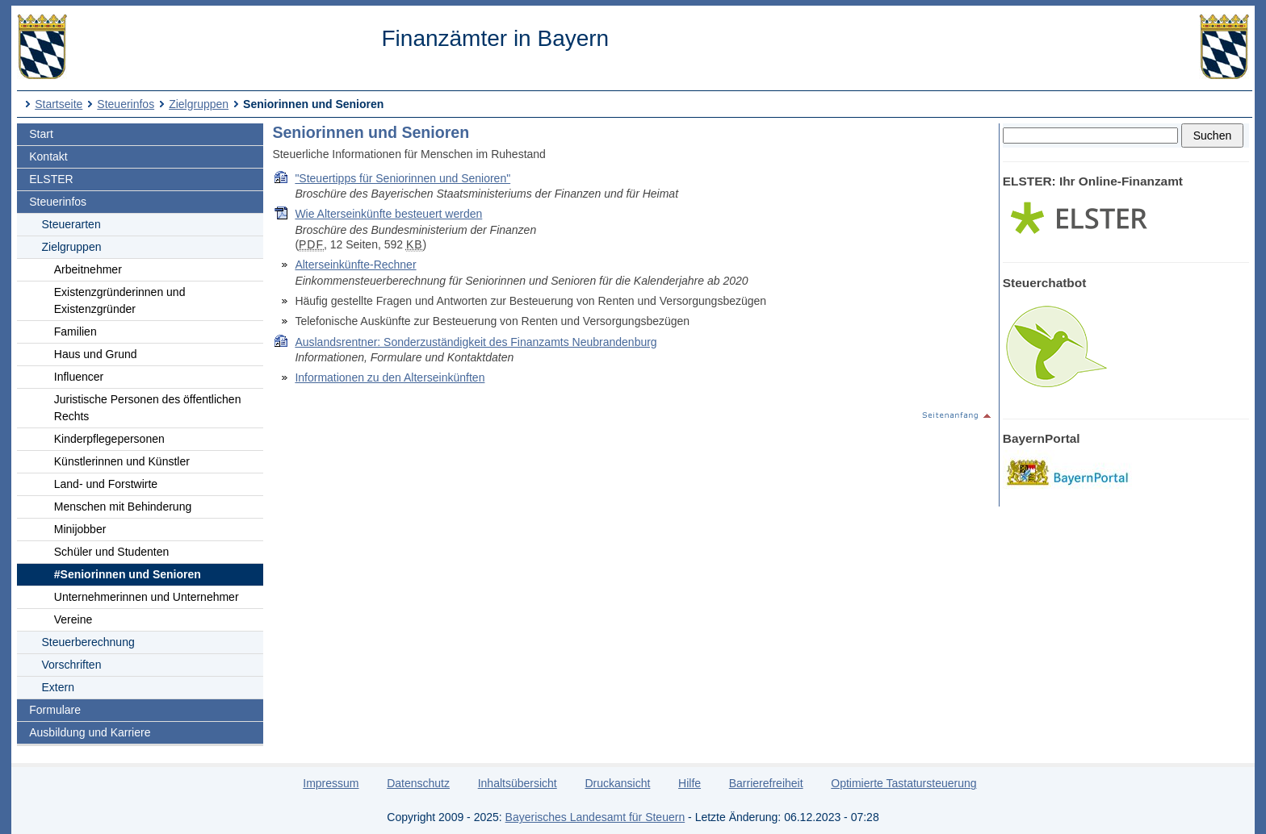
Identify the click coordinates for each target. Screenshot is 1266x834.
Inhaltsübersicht (517, 783)
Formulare (55, 709)
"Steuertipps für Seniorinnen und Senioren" (402, 178)
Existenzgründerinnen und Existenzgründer (120, 300)
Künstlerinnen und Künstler (122, 461)
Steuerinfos (125, 104)
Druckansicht (617, 783)
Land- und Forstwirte (105, 483)
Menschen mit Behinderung (122, 506)
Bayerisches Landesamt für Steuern (595, 817)
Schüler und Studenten (111, 551)
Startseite (58, 104)
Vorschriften (72, 664)
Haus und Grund (95, 354)
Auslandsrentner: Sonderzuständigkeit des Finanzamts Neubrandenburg (475, 342)
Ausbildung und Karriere (89, 732)
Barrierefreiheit (766, 783)
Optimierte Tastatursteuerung (903, 783)
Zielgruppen (198, 104)
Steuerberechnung (88, 642)
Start (41, 133)
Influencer (78, 376)
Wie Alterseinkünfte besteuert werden (388, 213)
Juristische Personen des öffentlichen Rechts (147, 408)
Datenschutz (418, 783)
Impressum (330, 783)
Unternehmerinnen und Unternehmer (146, 596)
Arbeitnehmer (88, 269)
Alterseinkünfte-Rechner (355, 264)
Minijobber (80, 529)
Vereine (73, 619)
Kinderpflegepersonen (109, 438)
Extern (58, 687)
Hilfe (689, 783)
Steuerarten (71, 224)
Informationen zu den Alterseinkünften (389, 377)
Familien (75, 331)
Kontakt (48, 156)
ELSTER (51, 179)
